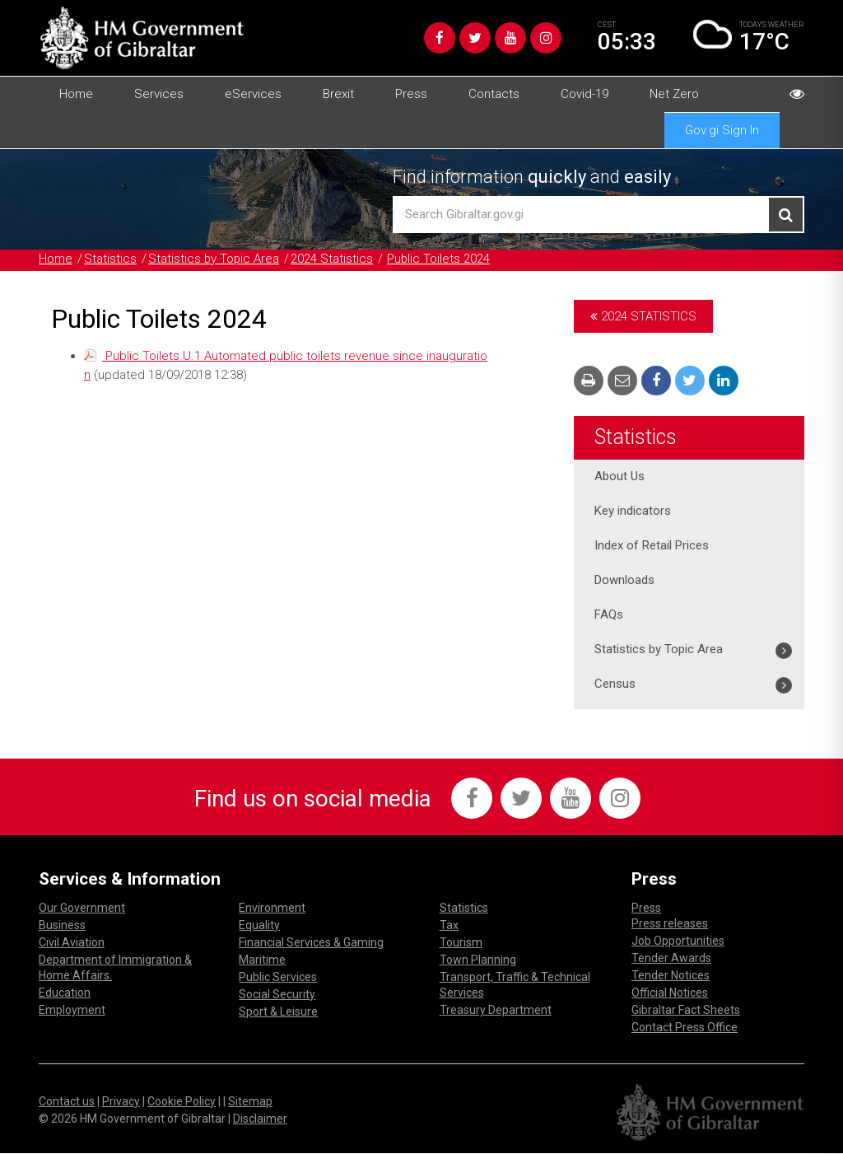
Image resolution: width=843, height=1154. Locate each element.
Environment (272, 908)
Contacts (493, 93)
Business (62, 925)
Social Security (277, 995)
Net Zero (674, 93)
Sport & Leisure (278, 1012)
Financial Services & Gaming (311, 943)
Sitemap (250, 1101)
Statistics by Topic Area (214, 259)
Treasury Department (496, 1010)
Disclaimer (260, 1118)
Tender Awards (671, 958)
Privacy (121, 1101)
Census (615, 684)
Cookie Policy (181, 1101)
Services (159, 93)
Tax (449, 925)
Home (76, 93)
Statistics (110, 259)
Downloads (624, 580)
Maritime (262, 960)
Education (65, 993)
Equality (259, 925)
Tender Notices (670, 976)
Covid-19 (584, 93)
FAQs (608, 615)
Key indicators (632, 511)
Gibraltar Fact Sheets (685, 1010)
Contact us (67, 1101)
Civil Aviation (72, 943)
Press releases (669, 924)
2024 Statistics (333, 259)
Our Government (82, 908)
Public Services (278, 977)
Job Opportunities (677, 941)
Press (411, 93)
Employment (72, 1010)
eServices (253, 93)
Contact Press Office (684, 1028)
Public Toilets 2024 (440, 259)
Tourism (461, 943)
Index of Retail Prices (651, 546)
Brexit (338, 93)
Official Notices (669, 993)
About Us (619, 477)
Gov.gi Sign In (722, 130)
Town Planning (478, 960)
